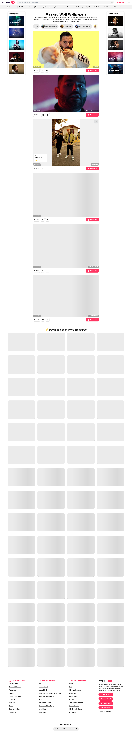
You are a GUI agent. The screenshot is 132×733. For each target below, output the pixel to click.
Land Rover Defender (76, 703)
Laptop (11, 693)
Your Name (43, 709)
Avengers (12, 690)
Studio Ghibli (13, 684)
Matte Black (43, 690)
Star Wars (72, 712)
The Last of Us (74, 706)
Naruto (71, 684)
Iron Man (12, 699)
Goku (11, 706)
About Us (106, 694)
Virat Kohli (12, 703)
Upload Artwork (106, 699)
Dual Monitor (73, 696)
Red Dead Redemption (46, 696)
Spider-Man (73, 693)
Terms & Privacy (106, 703)
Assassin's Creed (45, 703)
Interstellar (13, 712)
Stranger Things (14, 709)
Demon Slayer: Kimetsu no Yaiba (50, 693)
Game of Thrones (15, 687)
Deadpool (42, 712)
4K (40, 684)
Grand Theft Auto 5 (15, 696)
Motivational (43, 687)
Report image (105, 707)
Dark (70, 687)
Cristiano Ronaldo (75, 690)
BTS (40, 699)
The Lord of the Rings (46, 706)
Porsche (71, 699)
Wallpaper (8, 2)
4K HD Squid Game (75, 709)
